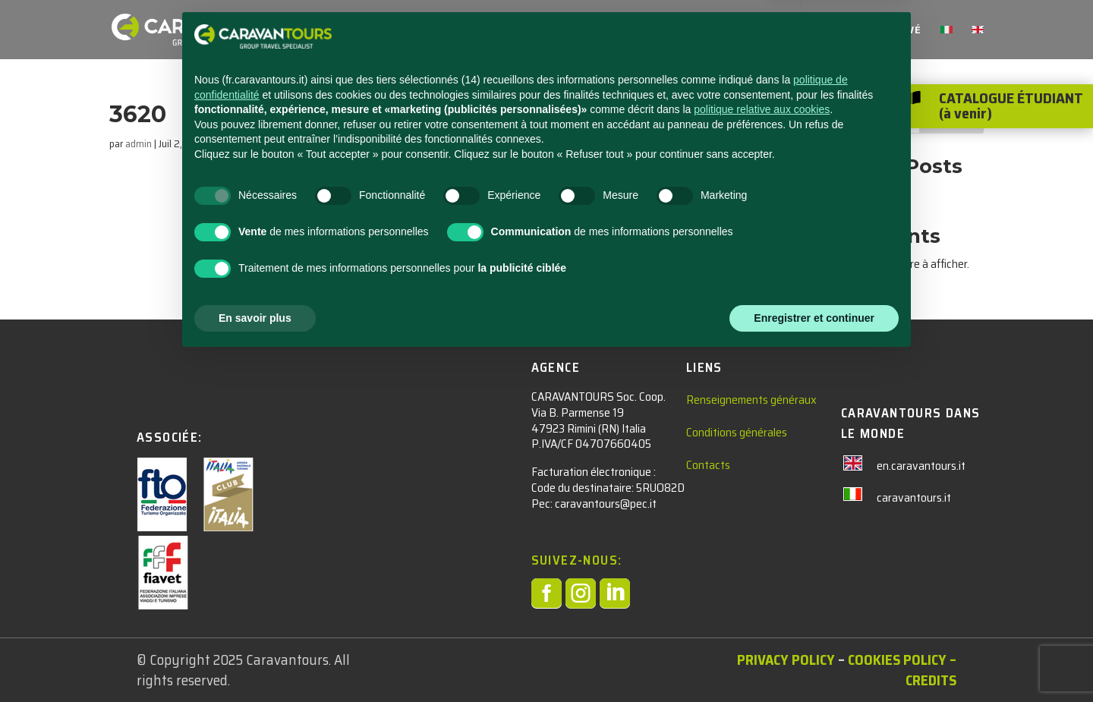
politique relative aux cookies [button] (762, 452)
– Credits (931, 669)
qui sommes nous (767, 31)
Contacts (670, 31)
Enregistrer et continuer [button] (814, 660)
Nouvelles (592, 31)
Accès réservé (878, 31)
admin (138, 143)
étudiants (412, 31)
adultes (502, 31)
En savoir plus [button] (255, 660)
